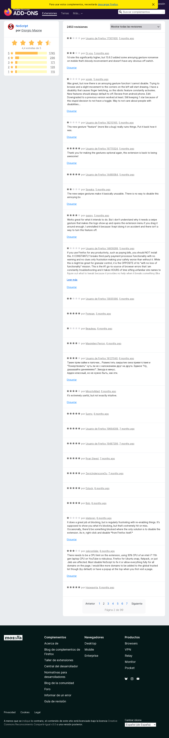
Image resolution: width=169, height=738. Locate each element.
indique (26, 720)
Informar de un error (57, 695)
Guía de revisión (55, 701)
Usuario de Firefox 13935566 (102, 298)
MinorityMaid (93, 391)
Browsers (131, 643)
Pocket (130, 668)
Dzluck (89, 488)
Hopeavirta (92, 587)
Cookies (25, 712)
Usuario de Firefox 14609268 (102, 248)
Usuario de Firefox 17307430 (102, 38)
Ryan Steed (92, 458)
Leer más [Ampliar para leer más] (72, 279)
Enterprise (91, 655)
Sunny (89, 413)
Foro (47, 689)
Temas (65, 13)
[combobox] (141, 12)
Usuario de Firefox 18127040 (102, 358)
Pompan (90, 313)
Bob (88, 503)
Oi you (89, 53)
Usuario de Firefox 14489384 (102, 174)
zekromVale (92, 551)
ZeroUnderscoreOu (96, 473)
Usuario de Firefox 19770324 (102, 148)
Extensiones (49, 13)
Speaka (90, 189)
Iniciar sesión (158, 3)
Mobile (89, 649)
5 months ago (126, 38)
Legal (37, 712)
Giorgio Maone (31, 30)
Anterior (90, 603)
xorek (89, 79)
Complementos (55, 637)
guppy (89, 215)
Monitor (130, 662)
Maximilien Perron (95, 343)
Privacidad (10, 712)
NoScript (22, 26)
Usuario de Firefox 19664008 (102, 428)
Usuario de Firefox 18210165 (101, 122)
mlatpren (90, 518)
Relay (128, 655)
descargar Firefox (108, 4)
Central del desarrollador (61, 666)
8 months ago (101, 488)
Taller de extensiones (58, 660)
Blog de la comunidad (59, 683)
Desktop (90, 643)
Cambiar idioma (133, 720)
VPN (128, 649)
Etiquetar (72, 67)
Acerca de (51, 643)
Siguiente (137, 603)
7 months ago (127, 428)
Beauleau (91, 328)
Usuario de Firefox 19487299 (102, 443)
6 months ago (104, 328)
